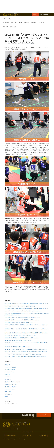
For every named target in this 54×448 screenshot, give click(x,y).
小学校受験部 (6, 22)
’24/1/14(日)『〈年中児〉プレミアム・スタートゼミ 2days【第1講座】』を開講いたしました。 (26, 356)
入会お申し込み (35, 14)
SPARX (20, 22)
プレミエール (14, 22)
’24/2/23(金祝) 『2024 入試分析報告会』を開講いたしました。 (19, 340)
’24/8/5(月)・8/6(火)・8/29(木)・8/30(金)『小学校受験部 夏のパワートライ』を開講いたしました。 (27, 308)
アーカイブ (7, 404)
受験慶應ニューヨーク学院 (11, 384)
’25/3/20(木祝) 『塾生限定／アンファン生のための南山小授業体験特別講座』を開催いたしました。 (27, 303)
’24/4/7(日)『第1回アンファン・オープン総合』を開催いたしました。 (20, 322)
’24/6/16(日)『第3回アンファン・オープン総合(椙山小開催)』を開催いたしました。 (23, 311)
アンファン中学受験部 (10, 369)
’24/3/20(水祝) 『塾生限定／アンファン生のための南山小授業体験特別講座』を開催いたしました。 (27, 333)
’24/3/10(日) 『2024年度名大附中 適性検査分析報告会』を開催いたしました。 (22, 337)
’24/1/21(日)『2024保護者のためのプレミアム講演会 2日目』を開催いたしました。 (23, 354)
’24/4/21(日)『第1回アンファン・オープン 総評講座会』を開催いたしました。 (22, 320)
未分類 (6, 396)
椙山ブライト (8, 377)
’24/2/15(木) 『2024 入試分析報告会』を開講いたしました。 (18, 346)
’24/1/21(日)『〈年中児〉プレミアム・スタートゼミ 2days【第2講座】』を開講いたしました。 (26, 349)
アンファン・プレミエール (11, 372)
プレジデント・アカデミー (11, 386)
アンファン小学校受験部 (29, 43)
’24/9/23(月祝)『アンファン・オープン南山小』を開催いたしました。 (20, 306)
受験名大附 (26, 22)
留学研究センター (9, 394)
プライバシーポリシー (12, 429)
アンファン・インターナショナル (12, 381)
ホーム (5, 429)
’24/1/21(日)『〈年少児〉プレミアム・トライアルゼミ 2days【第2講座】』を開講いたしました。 (26, 351)
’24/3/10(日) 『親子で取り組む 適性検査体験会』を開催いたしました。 (20, 335)
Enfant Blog (7, 18)
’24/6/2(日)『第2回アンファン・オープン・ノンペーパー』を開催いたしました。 (23, 317)
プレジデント (41, 22)
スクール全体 (13, 26)
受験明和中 (33, 22)
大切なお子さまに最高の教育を (9, 439)
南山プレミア (8, 379)
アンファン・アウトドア (10, 389)
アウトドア (5, 26)
